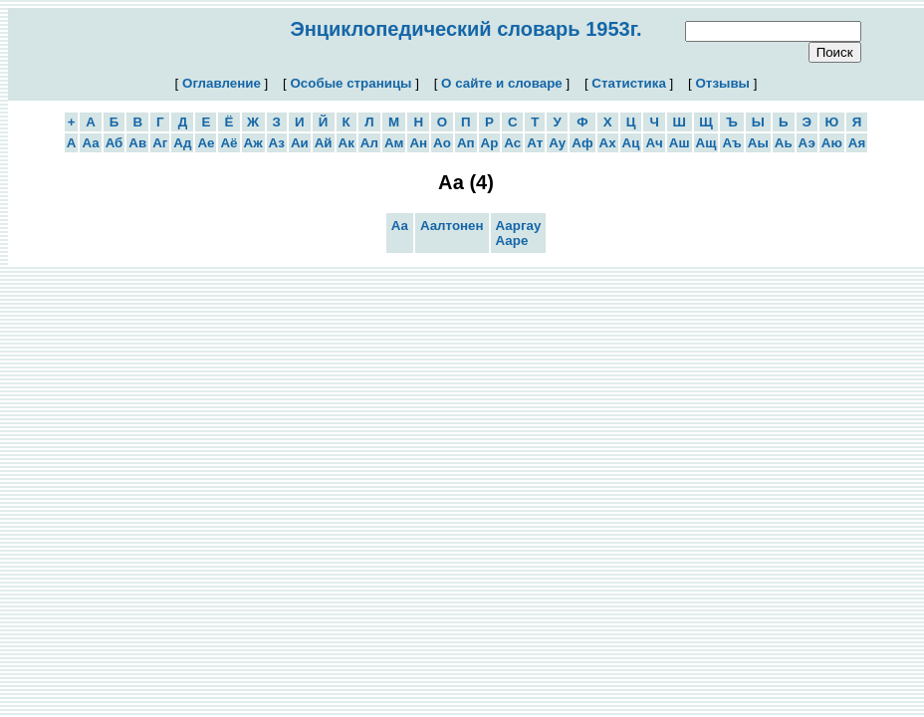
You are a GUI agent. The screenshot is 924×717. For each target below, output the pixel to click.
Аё (228, 142)
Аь (784, 142)
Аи (300, 142)
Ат (535, 142)
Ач (653, 142)
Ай (324, 142)
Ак (346, 142)
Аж (253, 142)
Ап (466, 142)
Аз (277, 142)
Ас (512, 142)
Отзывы (722, 83)
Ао (442, 142)
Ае (205, 142)
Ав (137, 142)
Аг (159, 142)
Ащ (706, 142)
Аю (831, 142)
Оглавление (221, 83)
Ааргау (519, 225)
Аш (679, 142)
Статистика (628, 83)
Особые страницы (351, 83)
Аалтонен (452, 225)
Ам (394, 142)
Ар (490, 142)
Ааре (512, 240)
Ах (607, 142)
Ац (631, 142)
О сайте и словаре (502, 83)
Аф (582, 142)
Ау (557, 142)
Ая (856, 142)
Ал (369, 142)
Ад (182, 142)
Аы (758, 142)
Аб (114, 142)
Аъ (731, 142)
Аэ (807, 142)
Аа (90, 142)
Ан (418, 142)
